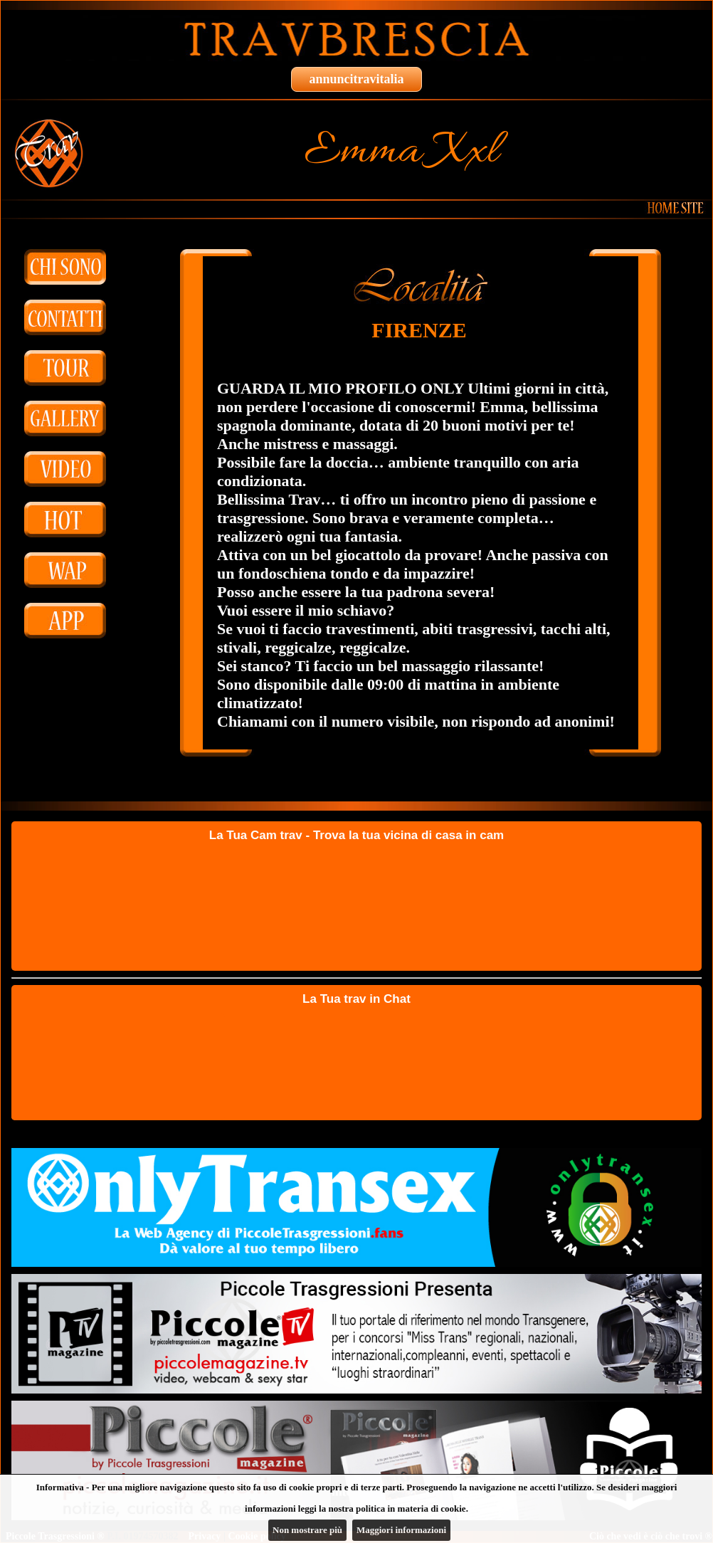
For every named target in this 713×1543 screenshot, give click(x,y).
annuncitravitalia (356, 79)
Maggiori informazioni (401, 1529)
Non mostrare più (307, 1529)
